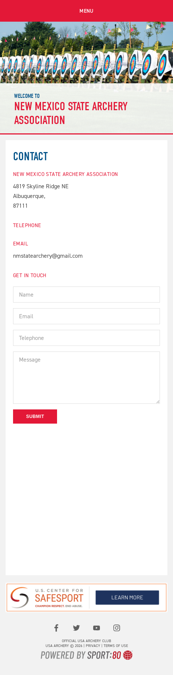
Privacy (93, 645)
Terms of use (116, 645)
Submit (35, 416)
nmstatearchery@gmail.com (48, 256)
